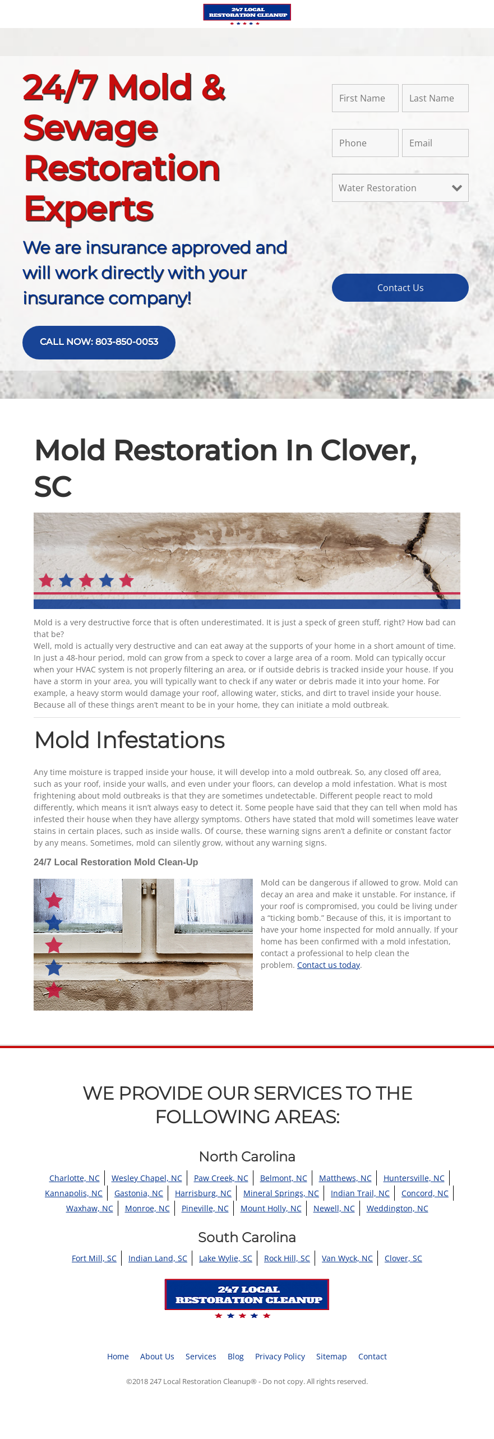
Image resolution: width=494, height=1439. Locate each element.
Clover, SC (403, 1258)
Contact (372, 1356)
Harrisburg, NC (203, 1193)
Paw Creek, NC (221, 1178)
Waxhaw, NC (89, 1208)
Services (201, 1356)
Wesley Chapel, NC (147, 1178)
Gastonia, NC (138, 1193)
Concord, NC (425, 1193)
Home (118, 1356)
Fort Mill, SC (94, 1258)
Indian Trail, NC (360, 1193)
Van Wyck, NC (347, 1258)
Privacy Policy (280, 1356)
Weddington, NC (397, 1208)
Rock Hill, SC (287, 1258)
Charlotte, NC (74, 1178)
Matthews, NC (345, 1178)
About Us (157, 1356)
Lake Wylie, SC (225, 1258)
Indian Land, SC (157, 1258)
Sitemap (331, 1356)
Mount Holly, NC (271, 1208)
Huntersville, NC (414, 1178)
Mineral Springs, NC (281, 1193)
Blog (236, 1356)
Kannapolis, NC (74, 1193)
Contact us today (328, 965)
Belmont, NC (283, 1178)
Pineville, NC (205, 1208)
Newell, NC (334, 1208)
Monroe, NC (147, 1208)
